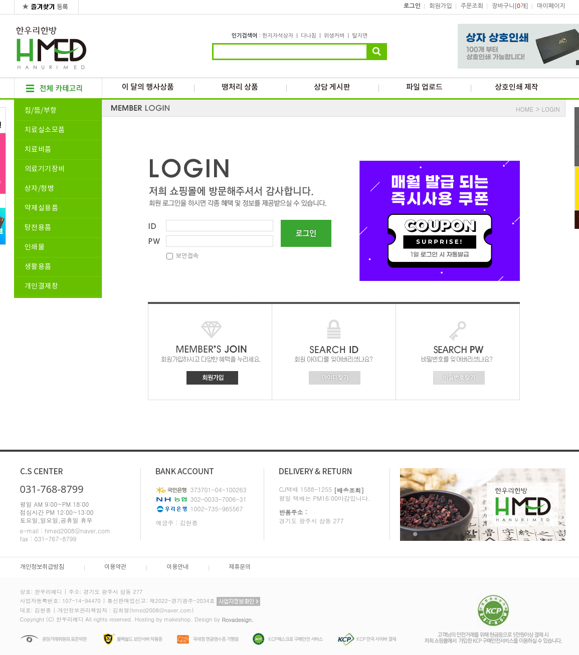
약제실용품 (42, 208)
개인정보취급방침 (42, 567)
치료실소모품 (45, 130)
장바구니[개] (510, 6)
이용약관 (115, 567)
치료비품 (38, 150)
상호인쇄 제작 (516, 87)
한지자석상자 (277, 36)
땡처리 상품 (240, 87)
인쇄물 (35, 247)
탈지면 (359, 36)
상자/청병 (40, 189)
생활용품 (38, 267)
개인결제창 (42, 286)
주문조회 (472, 6)
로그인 (412, 6)
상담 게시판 (332, 87)
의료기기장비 (45, 169)
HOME (524, 109)
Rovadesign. (238, 619)
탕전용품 (38, 228)
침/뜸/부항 (41, 111)
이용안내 (177, 567)
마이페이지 (551, 6)
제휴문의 (240, 567)
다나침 (308, 36)
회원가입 (440, 6)
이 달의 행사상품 (148, 87)
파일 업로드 (424, 87)
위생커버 (334, 36)
